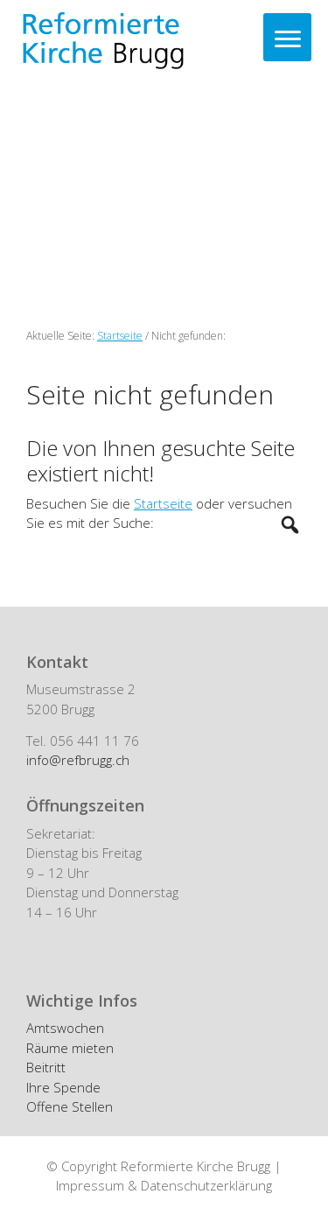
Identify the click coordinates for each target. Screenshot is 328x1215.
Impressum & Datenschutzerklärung (164, 1185)
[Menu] (287, 37)
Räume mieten (70, 1048)
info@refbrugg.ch (77, 760)
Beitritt (46, 1067)
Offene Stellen (69, 1106)
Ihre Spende (63, 1087)
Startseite (163, 503)
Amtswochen (65, 1027)
